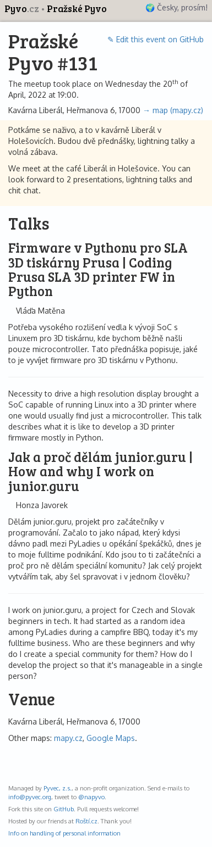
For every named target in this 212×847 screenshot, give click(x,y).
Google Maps (110, 738)
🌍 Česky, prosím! (176, 7)
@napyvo (91, 797)
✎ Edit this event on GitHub (155, 39)
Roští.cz (86, 821)
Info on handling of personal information (64, 833)
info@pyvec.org (29, 797)
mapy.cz (68, 738)
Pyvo (22, 8)
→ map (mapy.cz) (173, 110)
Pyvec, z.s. (58, 788)
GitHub (63, 809)
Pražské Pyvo (77, 8)
